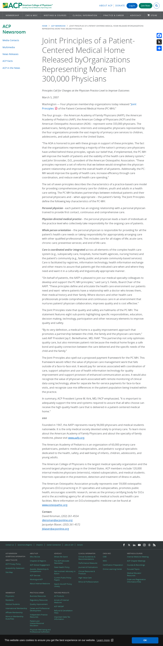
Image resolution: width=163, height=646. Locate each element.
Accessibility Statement (15, 568)
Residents (10, 600)
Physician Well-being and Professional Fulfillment (40, 631)
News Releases (10, 54)
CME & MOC (31, 15)
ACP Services (35, 575)
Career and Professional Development (40, 609)
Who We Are (35, 557)
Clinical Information (85, 15)
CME (104, 557)
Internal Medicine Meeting (138, 557)
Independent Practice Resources (38, 616)
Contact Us (10, 545)
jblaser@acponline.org (55, 529)
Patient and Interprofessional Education (37, 623)
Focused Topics (133, 569)
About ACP (106, 5)
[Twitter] (129, 545)
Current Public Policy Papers (62, 579)
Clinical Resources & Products (86, 572)
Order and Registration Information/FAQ (136, 580)
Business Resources (38, 596)
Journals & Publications (88, 567)
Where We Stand (61, 557)
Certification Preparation (113, 565)
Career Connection (54, 545)
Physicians (10, 596)
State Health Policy (62, 567)
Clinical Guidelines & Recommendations (86, 558)
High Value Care (85, 578)
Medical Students (13, 604)
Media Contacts (11, 40)
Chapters (39, 545)
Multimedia (9, 47)
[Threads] (149, 545)
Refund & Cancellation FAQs (63, 611)
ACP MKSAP (59, 606)
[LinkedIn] (134, 545)
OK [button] (145, 640)
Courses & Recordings (136, 565)
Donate (120, 5)
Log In (132, 5)
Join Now (145, 5)
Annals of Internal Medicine (61, 601)
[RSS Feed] (154, 545)
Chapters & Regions (38, 561)
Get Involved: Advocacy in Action (64, 572)
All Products (59, 596)
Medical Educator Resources (134, 574)
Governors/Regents (25, 545)
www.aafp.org (76, 438)
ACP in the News (11, 67)
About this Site (11, 560)
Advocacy (135, 15)
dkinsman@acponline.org (57, 520)
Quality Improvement (39, 604)
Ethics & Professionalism (88, 582)
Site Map (9, 572)
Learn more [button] (103, 640)
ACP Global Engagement (40, 565)
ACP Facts (8, 60)
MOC (105, 561)
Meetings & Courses (55, 15)
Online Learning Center (112, 569)
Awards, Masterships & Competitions (39, 570)
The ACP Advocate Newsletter (61, 562)
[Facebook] (124, 545)
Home (44, 26)
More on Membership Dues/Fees (14, 617)
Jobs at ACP (69, 545)
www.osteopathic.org (54, 505)
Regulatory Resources (39, 600)
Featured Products (61, 593)
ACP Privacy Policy (13, 564)
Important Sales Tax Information (62, 618)
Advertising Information (15, 556)
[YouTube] (139, 545)
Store (154, 15)
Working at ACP (36, 579)
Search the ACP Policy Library (63, 585)
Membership (12, 15)
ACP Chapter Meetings (136, 561)
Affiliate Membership (14, 612)
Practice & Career (113, 15)
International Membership (16, 608)
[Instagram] (144, 545)
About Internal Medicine (40, 583)
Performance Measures (87, 563)
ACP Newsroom (14, 29)
